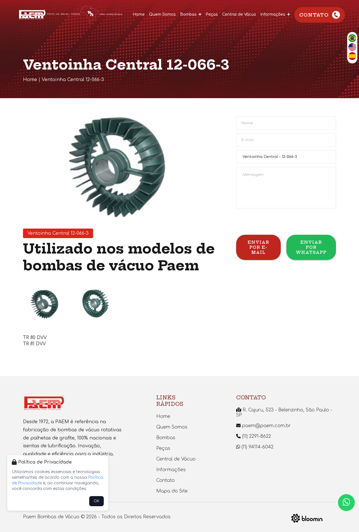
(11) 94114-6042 (254, 447)
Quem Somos (162, 14)
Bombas (190, 14)
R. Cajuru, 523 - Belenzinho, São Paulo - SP (284, 412)
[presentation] (278, 224)
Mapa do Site (172, 491)
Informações (275, 14)
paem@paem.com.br (263, 425)
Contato (320, 15)
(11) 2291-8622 (253, 436)
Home (139, 14)
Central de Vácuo (239, 14)
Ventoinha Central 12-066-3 (73, 79)
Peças (212, 14)
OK (96, 501)
